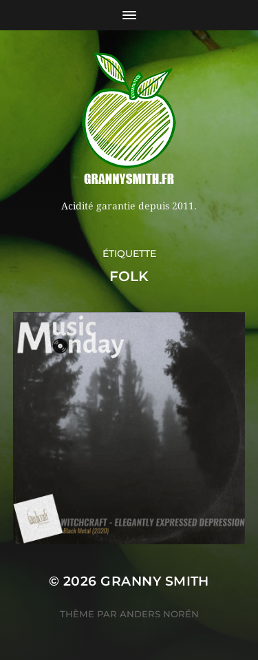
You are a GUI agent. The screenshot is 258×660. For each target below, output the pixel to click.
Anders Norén (159, 613)
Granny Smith (154, 581)
